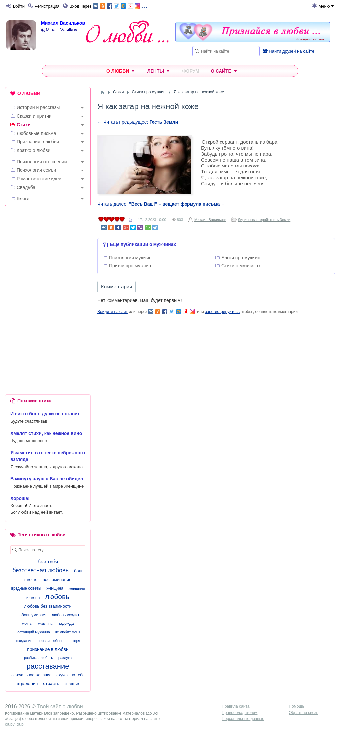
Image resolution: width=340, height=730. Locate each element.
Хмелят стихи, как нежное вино (46, 433)
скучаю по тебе (70, 675)
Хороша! (20, 498)
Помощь (296, 706)
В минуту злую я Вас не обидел (46, 478)
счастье (72, 684)
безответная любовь (40, 570)
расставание (48, 666)
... (120, 5)
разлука (65, 658)
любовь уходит (65, 615)
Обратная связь (303, 712)
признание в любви (48, 649)
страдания (27, 683)
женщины (77, 588)
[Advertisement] (48, 254)
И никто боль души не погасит (45, 413)
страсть (51, 683)
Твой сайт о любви (60, 706)
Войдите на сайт (112, 311)
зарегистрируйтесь (222, 311)
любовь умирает (32, 615)
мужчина (45, 623)
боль (79, 570)
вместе (30, 579)
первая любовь (50, 641)
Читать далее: (161, 204)
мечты (27, 623)
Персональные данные (243, 718)
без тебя (48, 561)
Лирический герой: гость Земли (264, 220)
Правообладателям (239, 712)
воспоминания (57, 579)
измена (33, 597)
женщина (55, 588)
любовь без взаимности (47, 606)
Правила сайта (235, 706)
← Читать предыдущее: (137, 122)
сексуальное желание (31, 675)
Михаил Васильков (63, 23)
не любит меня (67, 632)
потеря (74, 641)
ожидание (24, 641)
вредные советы (26, 588)
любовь (57, 596)
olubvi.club (14, 724)
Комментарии (116, 286)
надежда (66, 623)
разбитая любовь (38, 658)
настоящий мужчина (33, 632)
